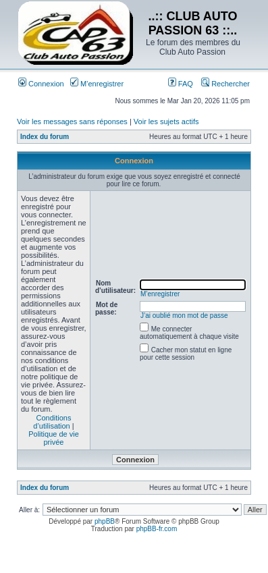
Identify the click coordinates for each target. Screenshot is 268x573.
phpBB (105, 521)
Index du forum (44, 136)
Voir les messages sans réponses (72, 121)
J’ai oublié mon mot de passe (184, 315)
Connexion (41, 84)
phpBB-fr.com (157, 529)
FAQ (180, 84)
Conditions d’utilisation (52, 422)
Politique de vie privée (53, 438)
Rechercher (225, 84)
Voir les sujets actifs (166, 121)
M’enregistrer (97, 84)
